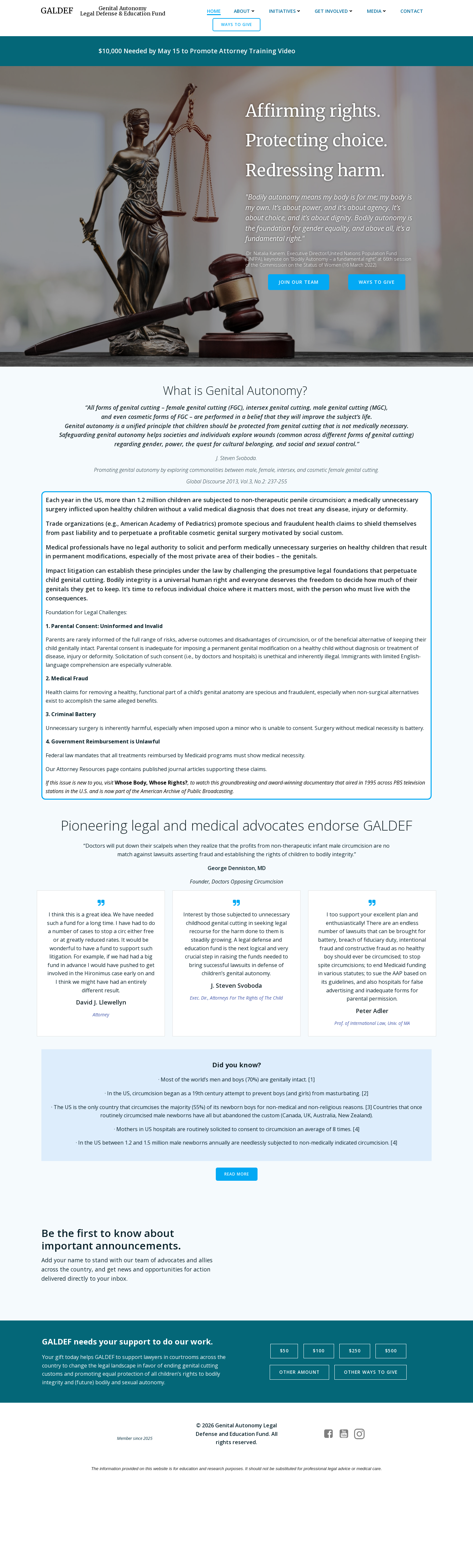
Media (377, 12)
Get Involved (333, 12)
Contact (411, 12)
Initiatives (285, 12)
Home (213, 12)
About (245, 12)
